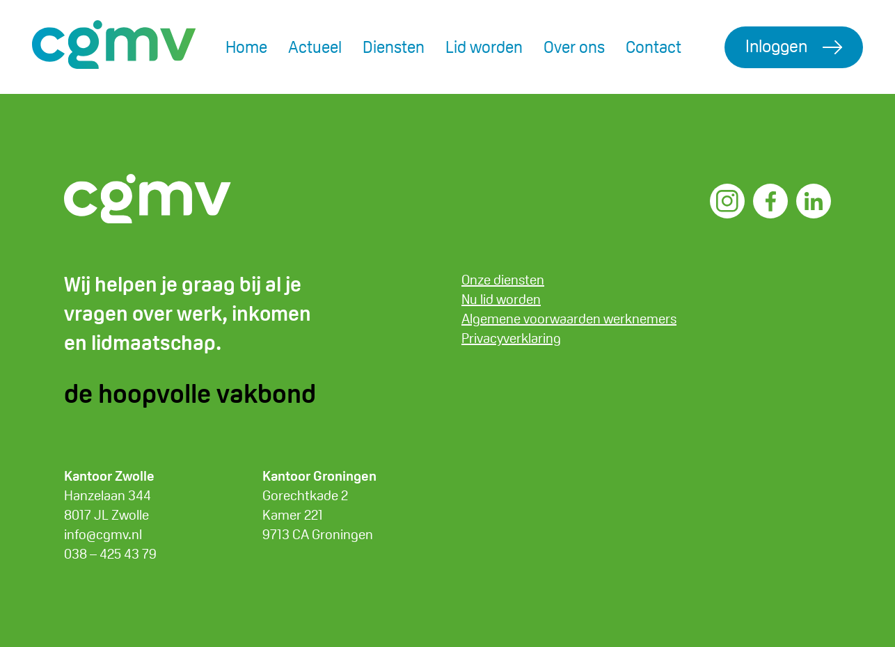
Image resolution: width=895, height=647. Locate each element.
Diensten (394, 47)
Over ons (574, 47)
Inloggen (776, 46)
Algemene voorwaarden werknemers (568, 319)
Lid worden (484, 47)
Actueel (315, 47)
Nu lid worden (501, 299)
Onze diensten (502, 280)
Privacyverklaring (511, 338)
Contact (653, 47)
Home (246, 47)
